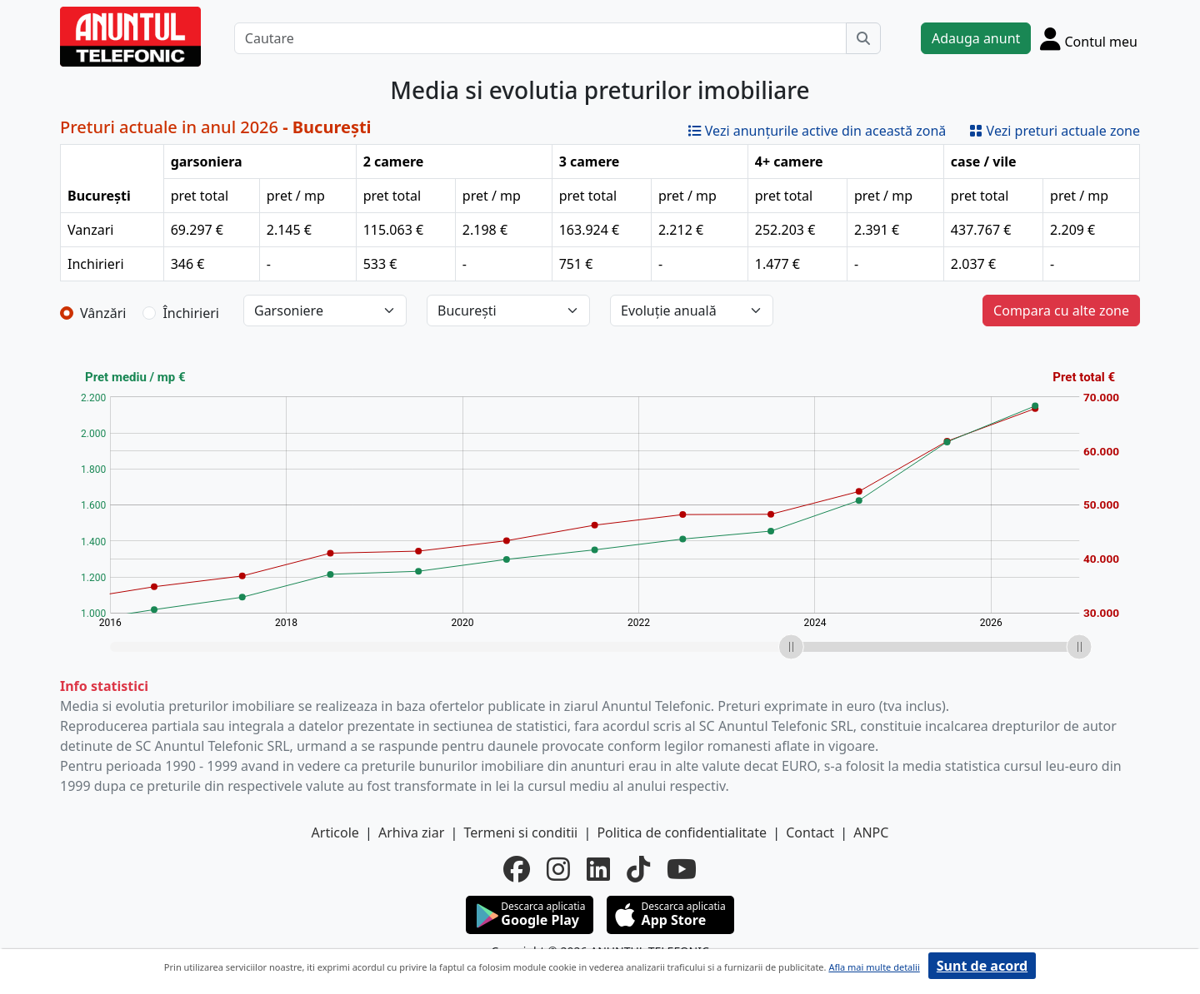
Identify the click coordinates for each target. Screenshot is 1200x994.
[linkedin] (598, 869)
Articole (335, 832)
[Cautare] (540, 38)
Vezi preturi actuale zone (1054, 131)
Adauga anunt (976, 38)
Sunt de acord (982, 966)
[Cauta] (863, 38)
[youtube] (682, 869)
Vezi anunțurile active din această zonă (817, 131)
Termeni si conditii (520, 832)
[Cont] (1088, 38)
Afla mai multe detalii (873, 967)
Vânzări (103, 313)
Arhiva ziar (411, 832)
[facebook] (516, 869)
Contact (810, 832)
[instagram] (558, 869)
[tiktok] (638, 869)
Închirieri (190, 313)
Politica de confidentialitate (682, 832)
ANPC (870, 832)
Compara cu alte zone (1061, 310)
